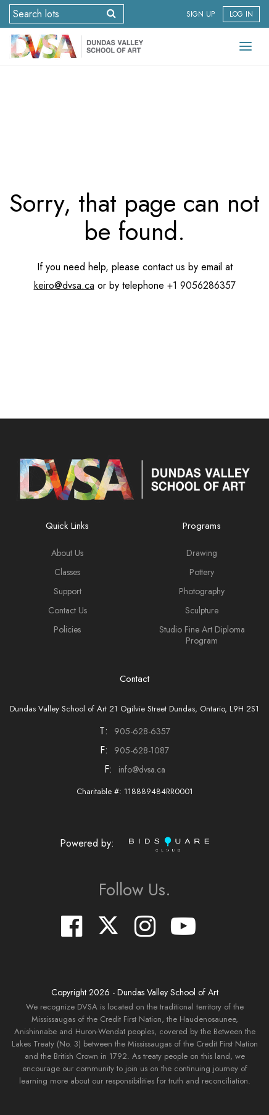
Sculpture (201, 610)
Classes (67, 572)
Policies (67, 629)
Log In (241, 14)
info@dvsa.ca (141, 769)
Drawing (201, 553)
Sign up (200, 14)
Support (67, 591)
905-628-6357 (142, 731)
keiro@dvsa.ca (64, 285)
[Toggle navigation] (245, 46)
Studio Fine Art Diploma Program (202, 635)
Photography (202, 591)
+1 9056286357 (201, 285)
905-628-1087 (141, 750)
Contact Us (67, 610)
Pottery (201, 572)
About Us (67, 553)
